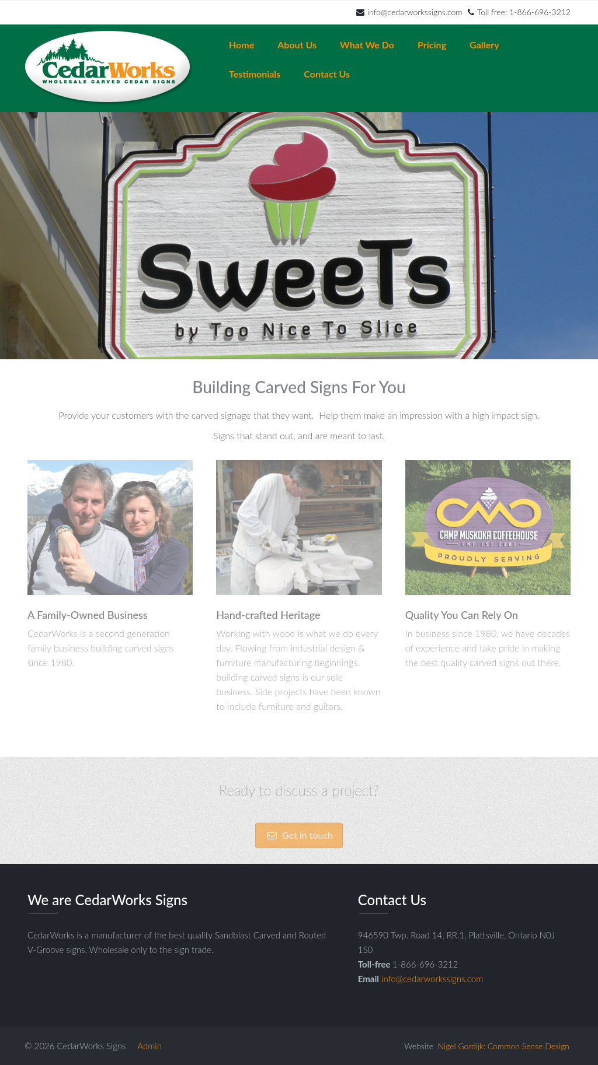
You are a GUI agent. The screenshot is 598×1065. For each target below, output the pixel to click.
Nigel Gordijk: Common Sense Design (503, 1046)
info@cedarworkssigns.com (409, 12)
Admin (149, 1046)
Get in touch (299, 848)
